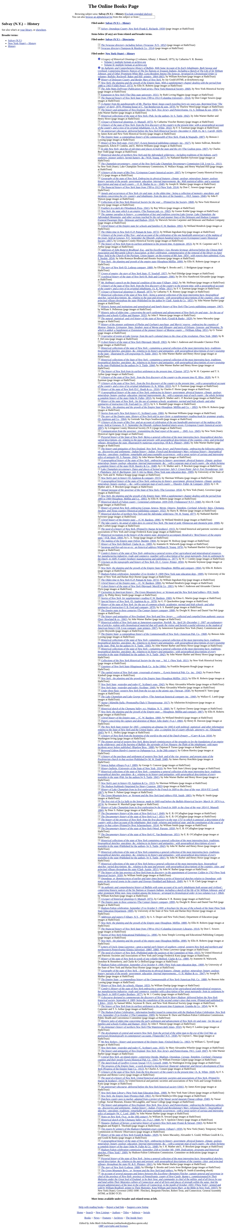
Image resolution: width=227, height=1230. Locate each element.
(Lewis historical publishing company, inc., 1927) (145, 143)
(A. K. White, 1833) (161, 384)
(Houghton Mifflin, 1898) (143, 940)
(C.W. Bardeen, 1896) (130, 519)
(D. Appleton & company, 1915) (130, 478)
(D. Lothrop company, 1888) (127, 267)
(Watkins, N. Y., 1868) (135, 708)
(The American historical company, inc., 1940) (148, 696)
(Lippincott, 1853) (146, 244)
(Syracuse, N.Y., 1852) (133, 45)
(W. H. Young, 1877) (148, 514)
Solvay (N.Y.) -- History (118, 23)
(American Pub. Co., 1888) (154, 979)
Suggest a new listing (137, 1207)
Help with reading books (91, 1207)
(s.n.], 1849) (133, 813)
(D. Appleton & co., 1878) (129, 601)
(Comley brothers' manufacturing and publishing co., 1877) (161, 556)
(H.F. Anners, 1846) (158, 194)
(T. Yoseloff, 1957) (134, 273)
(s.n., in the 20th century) (139, 750)
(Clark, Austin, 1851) (161, 866)
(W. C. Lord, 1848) (161, 1109)
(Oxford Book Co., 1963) (145, 1041)
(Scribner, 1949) (128, 687)
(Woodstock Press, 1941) (125, 208)
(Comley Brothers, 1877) (161, 991)
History (12, 46)
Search (89, 1212)
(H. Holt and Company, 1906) (138, 276)
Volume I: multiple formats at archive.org (125, 62)
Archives (118, 1217)
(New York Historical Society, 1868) (146, 88)
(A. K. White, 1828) (158, 1072)
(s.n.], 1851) (133, 816)
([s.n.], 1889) (119, 765)
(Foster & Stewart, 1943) (151, 1123)
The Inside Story (134, 1217)
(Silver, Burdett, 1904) (128, 541)
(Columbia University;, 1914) (145, 98)
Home (80, 1212)
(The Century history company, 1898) (138, 610)
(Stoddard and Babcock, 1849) (159, 880)
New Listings (102, 1212)
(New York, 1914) (140, 187)
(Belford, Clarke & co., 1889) (126, 544)
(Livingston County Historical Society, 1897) (160, 238)
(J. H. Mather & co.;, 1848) (159, 181)
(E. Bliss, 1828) (156, 377)
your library (26, 29)
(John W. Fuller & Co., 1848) (161, 1144)
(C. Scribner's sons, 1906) (132, 413)
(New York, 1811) (145, 660)
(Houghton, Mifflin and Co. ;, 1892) (149, 407)
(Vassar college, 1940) (155, 1099)
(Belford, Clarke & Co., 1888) (145, 958)
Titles (126, 1212)
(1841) (142, 1086)
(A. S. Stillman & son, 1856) (159, 110)
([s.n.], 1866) (142, 721)
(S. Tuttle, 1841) (161, 351)
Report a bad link (115, 1207)
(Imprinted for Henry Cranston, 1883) (132, 786)
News (96, 1217)
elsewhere (41, 29)
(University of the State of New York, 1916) (132, 768)
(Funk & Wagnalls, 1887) (153, 137)
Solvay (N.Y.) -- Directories (119, 39)
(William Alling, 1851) (160, 327)
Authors (116, 1212)
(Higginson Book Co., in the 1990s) (133, 666)
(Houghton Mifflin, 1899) (142, 261)
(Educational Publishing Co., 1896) (129, 934)
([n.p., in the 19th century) (124, 1116)
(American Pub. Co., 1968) (154, 634)
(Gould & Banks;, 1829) (146, 318)
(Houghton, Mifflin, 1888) (144, 923)
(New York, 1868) (159, 336)
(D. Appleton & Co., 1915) (128, 783)
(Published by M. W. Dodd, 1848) (155, 758)
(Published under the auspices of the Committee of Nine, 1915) (150, 952)
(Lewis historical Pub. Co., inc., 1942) (151, 672)
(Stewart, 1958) (145, 690)
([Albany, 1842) (139, 282)
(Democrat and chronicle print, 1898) (160, 523)
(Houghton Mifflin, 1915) (144, 678)
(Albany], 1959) (141, 1129)
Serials (146, 1212)
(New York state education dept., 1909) (160, 470)
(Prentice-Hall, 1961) (126, 1096)
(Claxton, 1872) (145, 371)
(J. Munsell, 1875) (127, 121)
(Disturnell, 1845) (161, 730)
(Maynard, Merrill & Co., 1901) (137, 586)
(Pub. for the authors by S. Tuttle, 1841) (159, 774)
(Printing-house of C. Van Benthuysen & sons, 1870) (160, 105)
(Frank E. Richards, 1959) (133, 28)
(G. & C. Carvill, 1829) (161, 131)
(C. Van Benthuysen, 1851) (140, 834)
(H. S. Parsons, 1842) (161, 453)
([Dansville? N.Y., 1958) (157, 1034)
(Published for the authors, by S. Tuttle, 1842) (159, 651)
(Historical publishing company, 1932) (161, 509)
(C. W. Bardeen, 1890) (131, 583)
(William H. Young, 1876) (142, 547)
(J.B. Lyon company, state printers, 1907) (160, 625)
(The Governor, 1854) (141, 490)
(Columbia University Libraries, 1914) (150, 928)
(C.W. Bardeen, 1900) (136, 598)
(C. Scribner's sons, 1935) (133, 1047)
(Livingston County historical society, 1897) (140, 172)
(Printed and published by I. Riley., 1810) (160, 1000)
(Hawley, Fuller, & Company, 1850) (159, 482)
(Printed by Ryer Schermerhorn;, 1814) (161, 822)
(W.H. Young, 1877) (157, 156)
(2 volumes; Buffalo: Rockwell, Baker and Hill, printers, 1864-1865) (160, 72)
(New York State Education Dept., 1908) (134, 1092)
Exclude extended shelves (138, 14)
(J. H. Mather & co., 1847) (159, 972)
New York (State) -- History (22, 43)
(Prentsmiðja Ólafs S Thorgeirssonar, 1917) (135, 702)
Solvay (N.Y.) (15, 40)
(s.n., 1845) (150, 431)
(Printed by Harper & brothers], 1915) (138, 529)
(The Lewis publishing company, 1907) (162, 306)
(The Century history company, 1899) (138, 902)
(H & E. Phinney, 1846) (161, 440)
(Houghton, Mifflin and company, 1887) (152, 711)
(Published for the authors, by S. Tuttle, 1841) (159, 855)
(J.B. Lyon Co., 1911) (161, 163)
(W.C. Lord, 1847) (154, 1051)
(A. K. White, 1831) (161, 287)
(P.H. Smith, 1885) (146, 795)
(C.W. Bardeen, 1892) (142, 226)
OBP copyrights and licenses (113, 1226)
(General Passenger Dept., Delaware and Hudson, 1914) (158, 217)
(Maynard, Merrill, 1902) (134, 342)
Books (87, 1217)
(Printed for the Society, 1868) (147, 202)
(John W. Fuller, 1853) (161, 395)
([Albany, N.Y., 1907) (123, 917)
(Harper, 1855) (125, 985)
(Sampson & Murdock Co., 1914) (127, 48)
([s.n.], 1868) (130, 1119)
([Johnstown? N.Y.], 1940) (151, 502)
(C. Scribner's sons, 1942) (133, 684)
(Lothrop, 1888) (120, 1167)
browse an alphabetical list (99, 17)
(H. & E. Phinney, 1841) (160, 1161)
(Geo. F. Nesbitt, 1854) (161, 254)
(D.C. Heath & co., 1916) (130, 389)
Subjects (136, 1212)
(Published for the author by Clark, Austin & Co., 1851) (161, 298)
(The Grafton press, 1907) (154, 149)
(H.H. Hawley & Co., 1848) (161, 463)
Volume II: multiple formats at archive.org (125, 65)
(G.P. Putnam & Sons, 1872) (130, 232)
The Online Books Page (113, 6)
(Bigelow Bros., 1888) (160, 744)
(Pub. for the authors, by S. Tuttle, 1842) (145, 116)
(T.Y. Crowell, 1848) (134, 1063)
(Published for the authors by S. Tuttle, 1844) (161, 362)
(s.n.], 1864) (161, 890)
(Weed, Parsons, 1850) (138, 828)
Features (106, 1217)
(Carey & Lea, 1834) (156, 735)
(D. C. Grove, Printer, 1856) (142, 562)
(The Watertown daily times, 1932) (141, 1027)
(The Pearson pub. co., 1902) (136, 211)
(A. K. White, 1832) (161, 126)
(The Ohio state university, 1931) (130, 94)
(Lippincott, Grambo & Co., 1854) (154, 1006)
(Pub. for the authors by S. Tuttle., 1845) (161, 643)
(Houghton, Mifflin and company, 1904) (151, 568)
